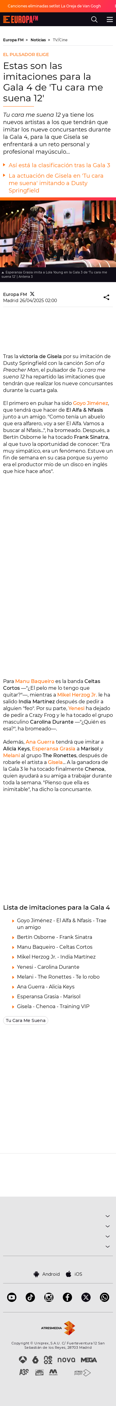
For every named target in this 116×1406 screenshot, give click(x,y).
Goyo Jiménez (90, 403)
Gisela (55, 762)
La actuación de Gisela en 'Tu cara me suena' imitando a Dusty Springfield (56, 183)
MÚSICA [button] (58, 1217)
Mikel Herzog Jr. (77, 695)
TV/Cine (60, 40)
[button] (107, 297)
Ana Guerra (40, 742)
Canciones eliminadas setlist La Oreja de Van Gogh (54, 6)
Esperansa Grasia (53, 749)
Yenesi (76, 708)
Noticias (39, 40)
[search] (94, 19)
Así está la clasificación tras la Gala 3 (59, 165)
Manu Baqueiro (34, 681)
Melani (11, 755)
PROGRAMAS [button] (58, 1227)
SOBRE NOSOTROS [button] (58, 1248)
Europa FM (13, 40)
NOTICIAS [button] (58, 1237)
